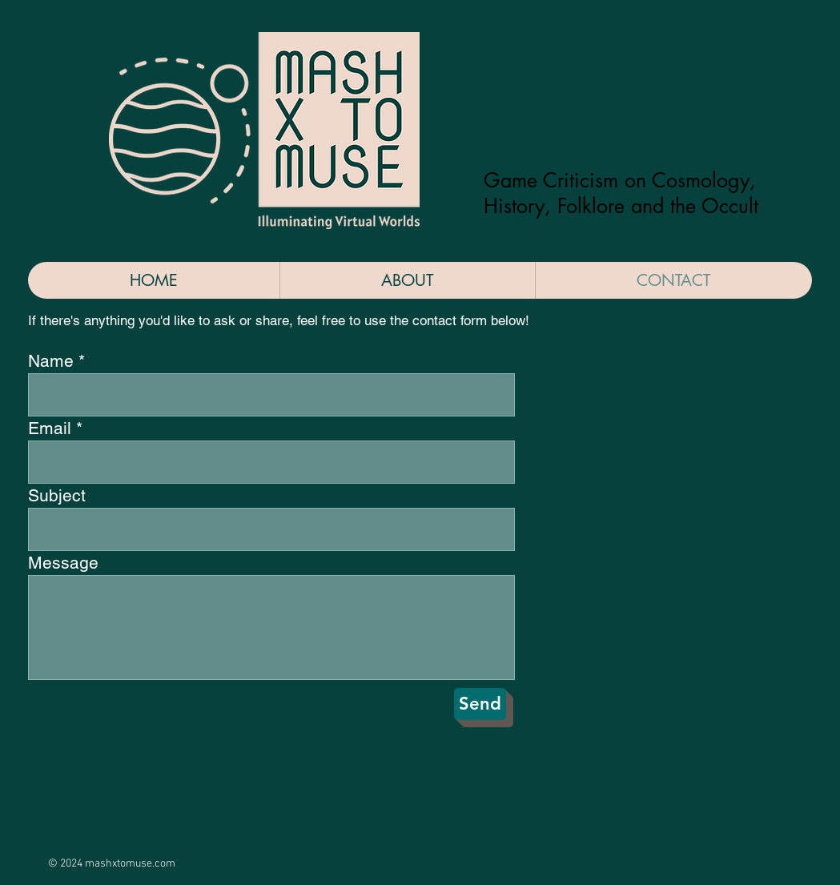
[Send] (480, 704)
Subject (57, 495)
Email (49, 428)
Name (51, 360)
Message (63, 562)
